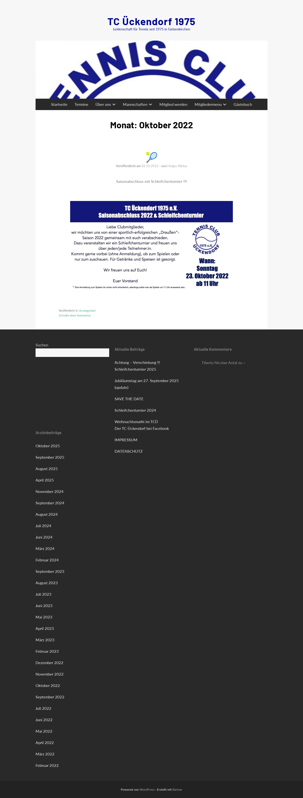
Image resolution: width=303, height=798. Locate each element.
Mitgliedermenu (208, 104)
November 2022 (50, 674)
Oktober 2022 (48, 685)
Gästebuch (243, 104)
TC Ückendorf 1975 (151, 21)
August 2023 (47, 582)
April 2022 (45, 742)
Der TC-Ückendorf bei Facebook (142, 428)
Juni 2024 (44, 537)
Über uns (103, 104)
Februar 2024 (47, 560)
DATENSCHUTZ (129, 451)
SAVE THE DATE (129, 398)
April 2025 (45, 480)
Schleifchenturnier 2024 (135, 410)
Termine (81, 104)
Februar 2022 (47, 765)
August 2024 (47, 514)
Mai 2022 (44, 731)
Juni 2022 (44, 719)
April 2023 (45, 628)
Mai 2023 (44, 617)
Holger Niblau (177, 166)
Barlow (177, 789)
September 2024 (50, 502)
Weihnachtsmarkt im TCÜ (136, 421)
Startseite (59, 104)
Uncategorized (86, 310)
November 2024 (50, 491)
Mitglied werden (173, 104)
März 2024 (45, 548)
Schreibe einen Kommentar (75, 315)
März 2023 (45, 639)
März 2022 (45, 754)
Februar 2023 (47, 651)
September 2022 (50, 697)
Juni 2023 (44, 605)
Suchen (42, 345)
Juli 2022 (43, 708)
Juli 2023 (43, 594)
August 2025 (47, 468)
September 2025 (50, 457)
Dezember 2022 (49, 662)
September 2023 (50, 571)
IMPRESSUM (126, 439)
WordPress (147, 789)
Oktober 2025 (48, 445)
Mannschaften (135, 104)
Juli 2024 (43, 525)
